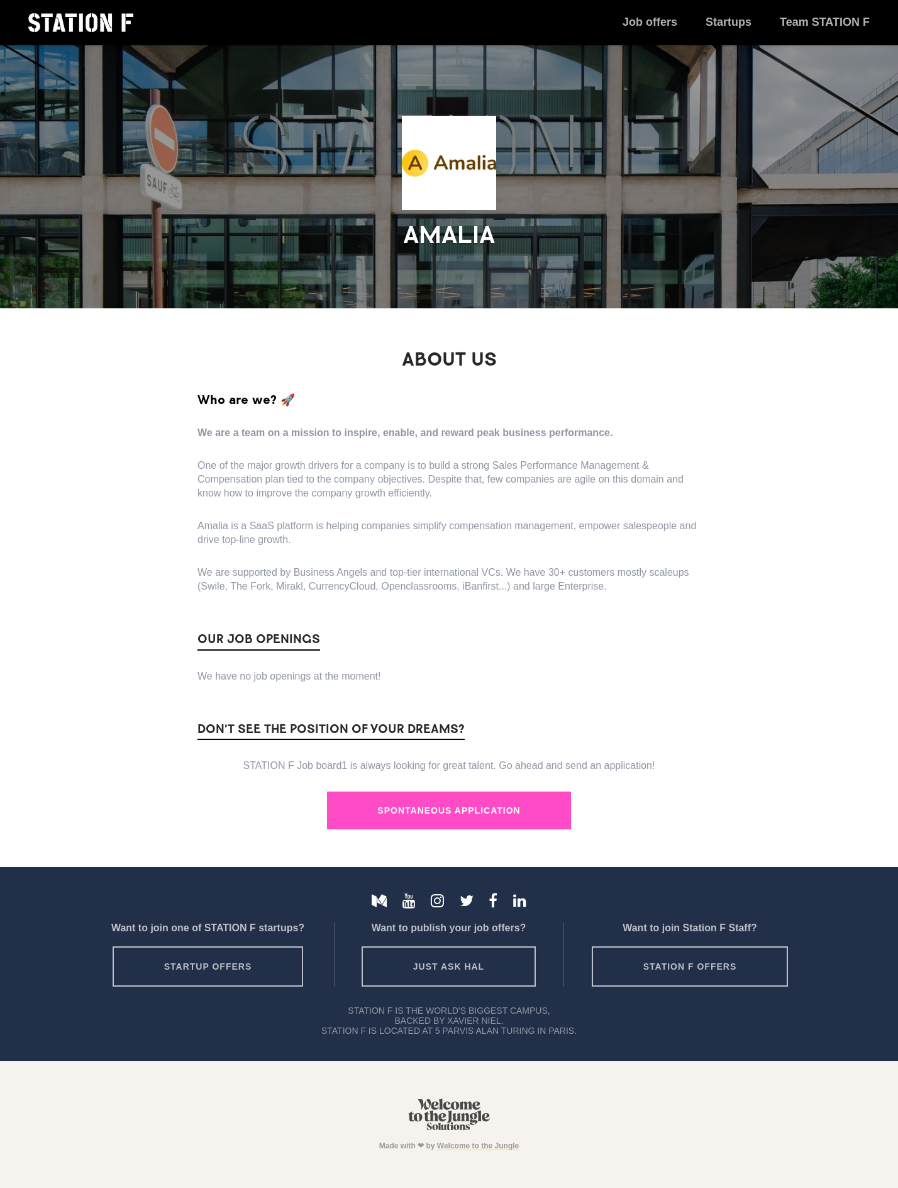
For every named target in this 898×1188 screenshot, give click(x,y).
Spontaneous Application (448, 810)
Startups (728, 22)
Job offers (650, 22)
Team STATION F (825, 22)
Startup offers (208, 966)
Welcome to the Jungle (478, 1145)
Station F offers (689, 966)
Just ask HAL (448, 966)
